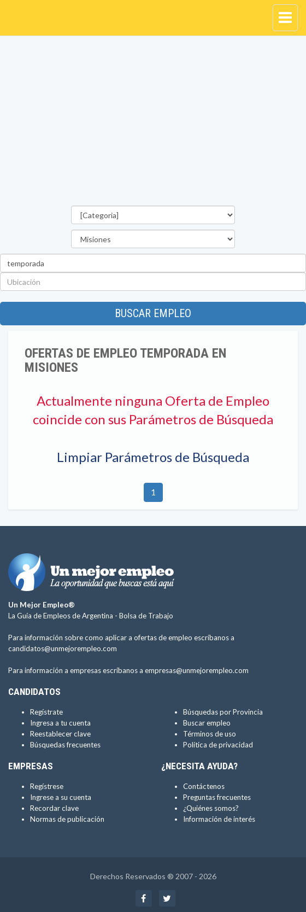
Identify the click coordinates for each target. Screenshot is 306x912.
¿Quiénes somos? (211, 808)
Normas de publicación (67, 819)
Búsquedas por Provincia (223, 712)
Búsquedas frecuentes (65, 744)
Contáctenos (204, 786)
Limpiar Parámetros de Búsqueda (153, 457)
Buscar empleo (153, 313)
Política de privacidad (218, 744)
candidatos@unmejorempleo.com (62, 648)
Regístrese (46, 786)
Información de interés (219, 819)
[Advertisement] (153, 123)
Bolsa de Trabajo (146, 615)
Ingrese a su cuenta (60, 797)
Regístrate (46, 712)
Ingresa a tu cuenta (60, 722)
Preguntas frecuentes (217, 797)
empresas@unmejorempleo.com (197, 670)
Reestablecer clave (60, 733)
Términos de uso (209, 733)
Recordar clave (54, 808)
